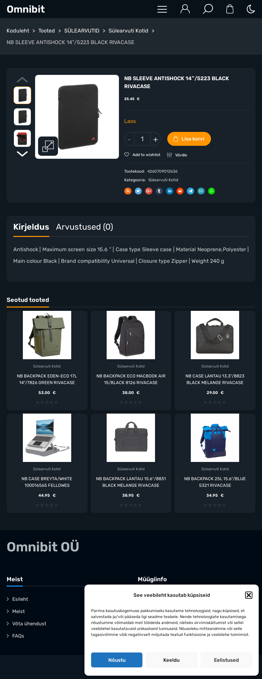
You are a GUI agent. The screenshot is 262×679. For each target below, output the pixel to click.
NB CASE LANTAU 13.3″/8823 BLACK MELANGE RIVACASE (215, 379)
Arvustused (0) (84, 226)
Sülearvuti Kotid (128, 31)
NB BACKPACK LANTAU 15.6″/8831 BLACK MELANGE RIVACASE (131, 481)
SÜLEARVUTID (81, 31)
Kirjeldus (31, 226)
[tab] (31, 228)
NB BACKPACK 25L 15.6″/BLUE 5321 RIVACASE (215, 481)
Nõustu (117, 660)
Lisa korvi (193, 139)
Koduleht (18, 31)
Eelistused (226, 660)
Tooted (46, 31)
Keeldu (171, 660)
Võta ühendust (29, 624)
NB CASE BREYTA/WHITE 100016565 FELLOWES (47, 481)
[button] (248, 595)
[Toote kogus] (142, 139)
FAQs (18, 636)
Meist (18, 611)
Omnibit (26, 9)
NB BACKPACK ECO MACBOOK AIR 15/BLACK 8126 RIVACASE (131, 379)
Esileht (20, 599)
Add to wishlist (145, 154)
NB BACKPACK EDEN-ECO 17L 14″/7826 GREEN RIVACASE (47, 379)
